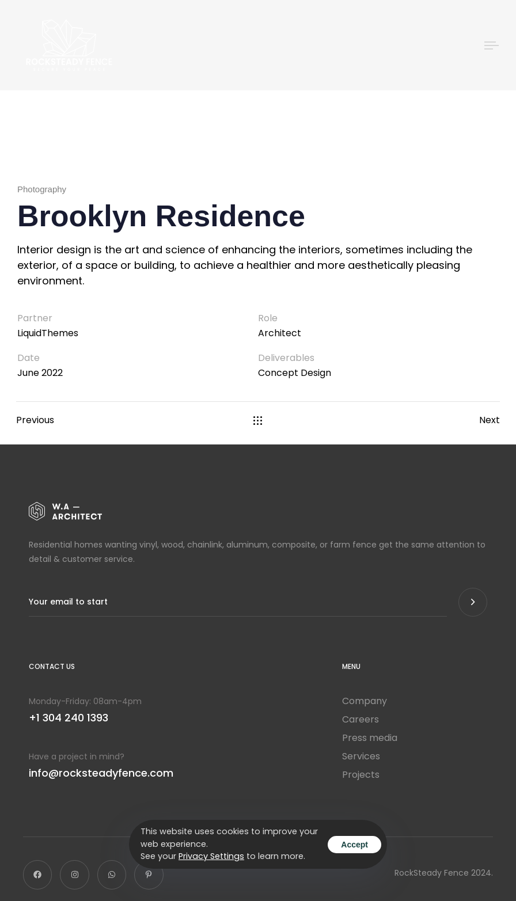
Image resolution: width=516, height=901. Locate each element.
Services (361, 756)
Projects (361, 775)
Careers (360, 719)
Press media (369, 738)
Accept (354, 844)
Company (364, 701)
